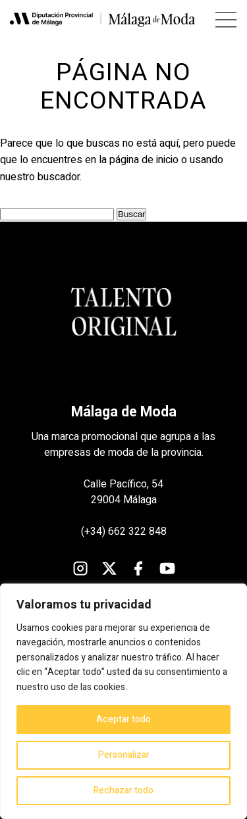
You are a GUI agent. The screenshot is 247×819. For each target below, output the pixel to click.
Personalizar (124, 755)
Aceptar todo (123, 719)
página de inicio (143, 160)
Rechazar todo (123, 790)
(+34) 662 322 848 (124, 531)
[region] (123, 701)
